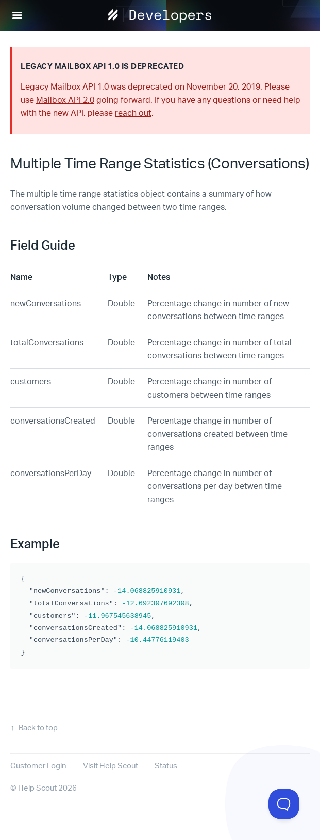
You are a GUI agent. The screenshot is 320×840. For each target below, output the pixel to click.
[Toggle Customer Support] (283, 804)
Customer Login (38, 766)
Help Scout (37, 788)
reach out (133, 112)
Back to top (38, 727)
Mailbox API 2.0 (65, 99)
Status (166, 766)
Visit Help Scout (110, 766)
